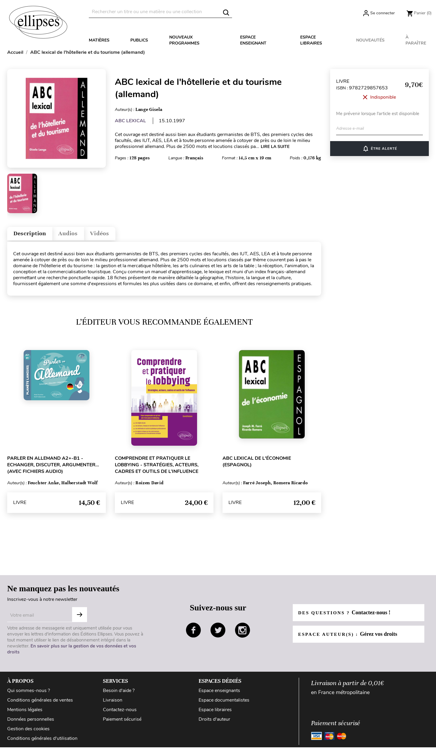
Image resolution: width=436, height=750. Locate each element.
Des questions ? (346, 615)
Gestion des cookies (28, 731)
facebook (193, 633)
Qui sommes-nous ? (28, 693)
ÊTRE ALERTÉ (379, 148)
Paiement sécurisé (122, 722)
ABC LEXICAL (130, 120)
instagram (242, 633)
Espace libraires (311, 40)
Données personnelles (30, 722)
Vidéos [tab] (115, 234)
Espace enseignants (219, 693)
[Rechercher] (160, 12)
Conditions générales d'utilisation (42, 741)
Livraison (112, 702)
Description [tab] (34, 234)
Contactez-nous (120, 712)
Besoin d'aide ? (119, 693)
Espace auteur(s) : (349, 637)
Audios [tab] (79, 234)
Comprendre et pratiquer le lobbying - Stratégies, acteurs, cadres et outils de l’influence (157, 467)
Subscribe (79, 617)
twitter (218, 633)
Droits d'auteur (214, 722)
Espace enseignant (253, 40)
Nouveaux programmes (184, 40)
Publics (139, 40)
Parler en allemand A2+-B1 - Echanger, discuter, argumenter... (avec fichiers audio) (53, 467)
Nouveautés (370, 40)
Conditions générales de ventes (40, 702)
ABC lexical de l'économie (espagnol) (256, 464)
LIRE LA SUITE (275, 146)
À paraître (415, 40)
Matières (99, 40)
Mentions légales (24, 712)
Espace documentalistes (224, 702)
